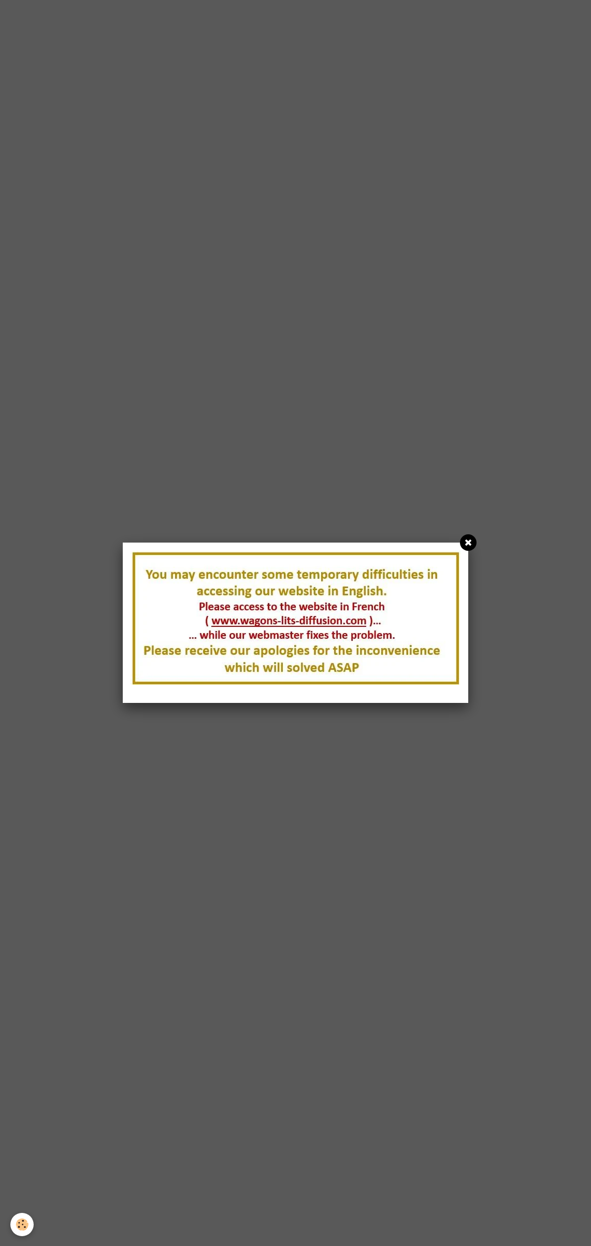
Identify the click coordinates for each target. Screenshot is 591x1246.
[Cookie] (22, 1224)
